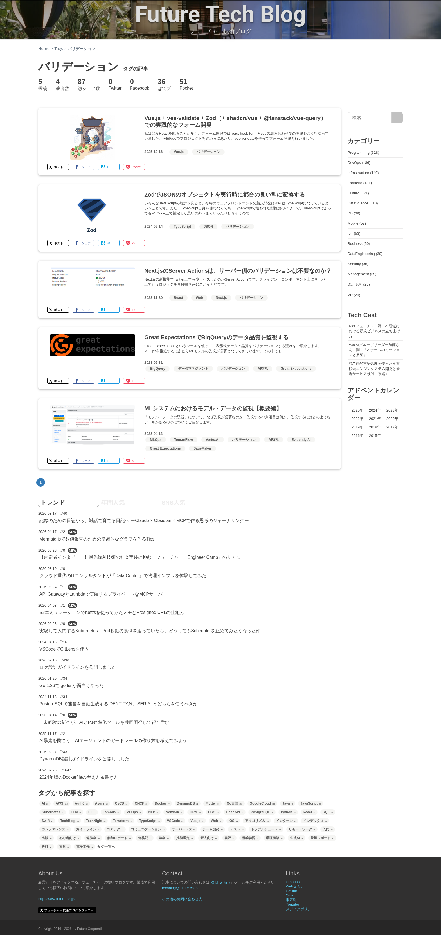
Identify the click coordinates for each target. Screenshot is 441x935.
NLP (153, 812)
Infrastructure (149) (363, 173)
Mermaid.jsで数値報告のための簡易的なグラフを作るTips (96, 539)
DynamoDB (187, 803)
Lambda (111, 812)
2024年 (375, 410)
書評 (229, 838)
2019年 (357, 427)
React (178, 298)
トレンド (52, 502)
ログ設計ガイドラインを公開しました (77, 667)
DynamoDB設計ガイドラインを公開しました (84, 758)
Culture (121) (358, 193)
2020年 (392, 419)
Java (287, 803)
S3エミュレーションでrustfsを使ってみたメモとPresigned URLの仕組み (111, 612)
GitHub (291, 891)
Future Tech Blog (220, 14)
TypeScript (182, 227)
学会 (164, 838)
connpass (294, 882)
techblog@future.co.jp (180, 888)
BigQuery (157, 369)
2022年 (357, 419)
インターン (286, 821)
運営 (64, 847)
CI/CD (121, 803)
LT (91, 812)
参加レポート (119, 838)
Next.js (221, 298)
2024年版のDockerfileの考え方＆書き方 (78, 777)
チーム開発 (212, 829)
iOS (233, 821)
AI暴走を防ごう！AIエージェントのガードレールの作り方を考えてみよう (113, 740)
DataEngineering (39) (365, 254)
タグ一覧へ (106, 846)
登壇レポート (322, 838)
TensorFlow (183, 440)
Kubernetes (53, 812)
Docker (162, 803)
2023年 (392, 410)
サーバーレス (183, 829)
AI (45, 803)
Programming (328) (363, 152)
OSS (213, 812)
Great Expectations (296, 369)
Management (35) (362, 274)
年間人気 (113, 502)
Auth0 (81, 803)
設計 (47, 847)
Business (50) (359, 243)
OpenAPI (234, 812)
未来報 (291, 900)
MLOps (155, 440)
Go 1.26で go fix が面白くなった (71, 685)
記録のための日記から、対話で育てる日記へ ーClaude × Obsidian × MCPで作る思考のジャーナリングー (144, 520)
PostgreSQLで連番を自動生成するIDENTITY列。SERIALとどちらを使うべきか (118, 703)
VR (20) (354, 295)
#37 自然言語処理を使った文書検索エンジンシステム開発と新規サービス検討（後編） (374, 369)
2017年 (392, 427)
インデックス (315, 821)
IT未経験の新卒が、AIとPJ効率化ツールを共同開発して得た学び (104, 722)
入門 (328, 829)
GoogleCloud (262, 803)
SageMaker (202, 448)
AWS (62, 803)
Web (199, 298)
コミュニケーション (148, 829)
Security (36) (358, 264)
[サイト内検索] (397, 117)
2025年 (357, 410)
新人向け (208, 838)
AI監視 (263, 369)
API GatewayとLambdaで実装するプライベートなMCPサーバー (103, 594)
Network (174, 812)
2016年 (357, 435)
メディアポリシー (300, 909)
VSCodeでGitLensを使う (64, 649)
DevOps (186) (359, 163)
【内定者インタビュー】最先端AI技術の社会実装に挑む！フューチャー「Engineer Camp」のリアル (139, 557)
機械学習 (250, 838)
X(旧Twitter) (220, 882)
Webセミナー (297, 886)
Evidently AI (301, 440)
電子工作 (84, 847)
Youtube (292, 904)
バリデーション (208, 152)
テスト (237, 829)
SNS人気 (173, 502)
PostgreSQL (262, 812)
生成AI (296, 838)
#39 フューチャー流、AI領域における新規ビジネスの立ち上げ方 (374, 331)
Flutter (212, 803)
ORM (195, 812)
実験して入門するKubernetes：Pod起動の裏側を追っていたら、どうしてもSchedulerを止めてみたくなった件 (149, 630)
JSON (208, 227)
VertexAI (212, 440)
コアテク (115, 829)
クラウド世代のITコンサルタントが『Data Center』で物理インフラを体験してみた (122, 575)
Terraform (122, 821)
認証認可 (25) (359, 284)
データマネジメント (193, 369)
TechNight (95, 821)
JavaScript (310, 803)
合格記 (145, 838)
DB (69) (354, 213)
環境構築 (274, 838)
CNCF (141, 803)
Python (288, 812)
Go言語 (234, 803)
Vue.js (179, 152)
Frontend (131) (360, 183)
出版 (47, 838)
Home (44, 48)
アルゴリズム (257, 821)
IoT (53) (354, 233)
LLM (76, 812)
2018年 (375, 427)
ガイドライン (88, 829)
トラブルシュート (266, 829)
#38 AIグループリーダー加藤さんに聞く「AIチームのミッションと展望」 (374, 350)
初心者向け (69, 838)
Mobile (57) (357, 223)
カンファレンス (55, 829)
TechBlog (69, 821)
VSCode (175, 821)
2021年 (375, 419)
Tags (59, 48)
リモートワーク (302, 829)
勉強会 (93, 838)
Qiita (289, 895)
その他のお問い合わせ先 (182, 899)
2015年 (375, 435)
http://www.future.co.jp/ (56, 899)
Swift (47, 821)
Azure (101, 803)
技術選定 (184, 838)
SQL (328, 812)
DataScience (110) (363, 203)
